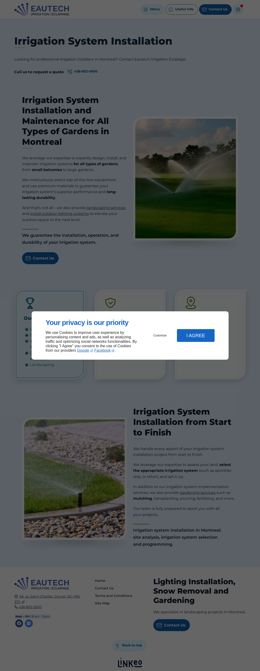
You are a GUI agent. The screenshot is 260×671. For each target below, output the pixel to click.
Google (83, 350)
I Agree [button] (195, 335)
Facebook (102, 350)
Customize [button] (160, 335)
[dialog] (130, 335)
